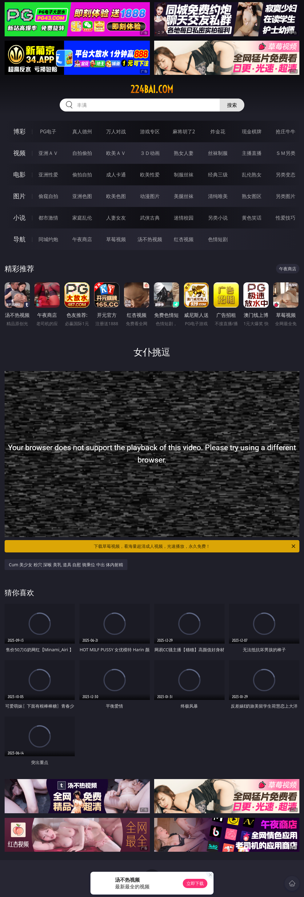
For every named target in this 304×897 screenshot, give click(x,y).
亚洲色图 (82, 196)
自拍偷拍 (82, 153)
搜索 (232, 105)
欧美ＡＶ (116, 153)
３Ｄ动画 (150, 153)
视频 (19, 153)
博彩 (19, 131)
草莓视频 (116, 239)
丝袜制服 (218, 153)
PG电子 (48, 131)
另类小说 (218, 217)
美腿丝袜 (184, 196)
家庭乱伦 (82, 217)
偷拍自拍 (82, 174)
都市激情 (48, 217)
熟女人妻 (184, 153)
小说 (19, 217)
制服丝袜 (184, 174)
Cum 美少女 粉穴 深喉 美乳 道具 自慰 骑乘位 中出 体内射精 (66, 565)
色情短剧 (218, 239)
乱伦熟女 (252, 174)
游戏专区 (150, 131)
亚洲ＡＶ (48, 153)
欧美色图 (116, 196)
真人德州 (82, 131)
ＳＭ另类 (285, 153)
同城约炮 (48, 239)
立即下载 (195, 883)
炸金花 (217, 131)
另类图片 (285, 196)
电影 (19, 174)
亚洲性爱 (48, 174)
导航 (19, 239)
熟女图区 (252, 196)
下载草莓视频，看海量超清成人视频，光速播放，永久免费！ (195, 546)
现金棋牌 (252, 131)
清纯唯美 (218, 196)
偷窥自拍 (48, 196)
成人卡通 (116, 174)
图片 (19, 196)
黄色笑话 (252, 217)
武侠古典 (150, 217)
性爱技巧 (285, 217)
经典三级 (218, 174)
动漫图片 (150, 196)
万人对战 (116, 131)
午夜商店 (82, 239)
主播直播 (252, 153)
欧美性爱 (150, 174)
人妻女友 (116, 217)
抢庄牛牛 (285, 131)
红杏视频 (184, 239)
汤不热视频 (150, 239)
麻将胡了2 (184, 131)
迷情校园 (184, 217)
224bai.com (151, 89)
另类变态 (285, 174)
